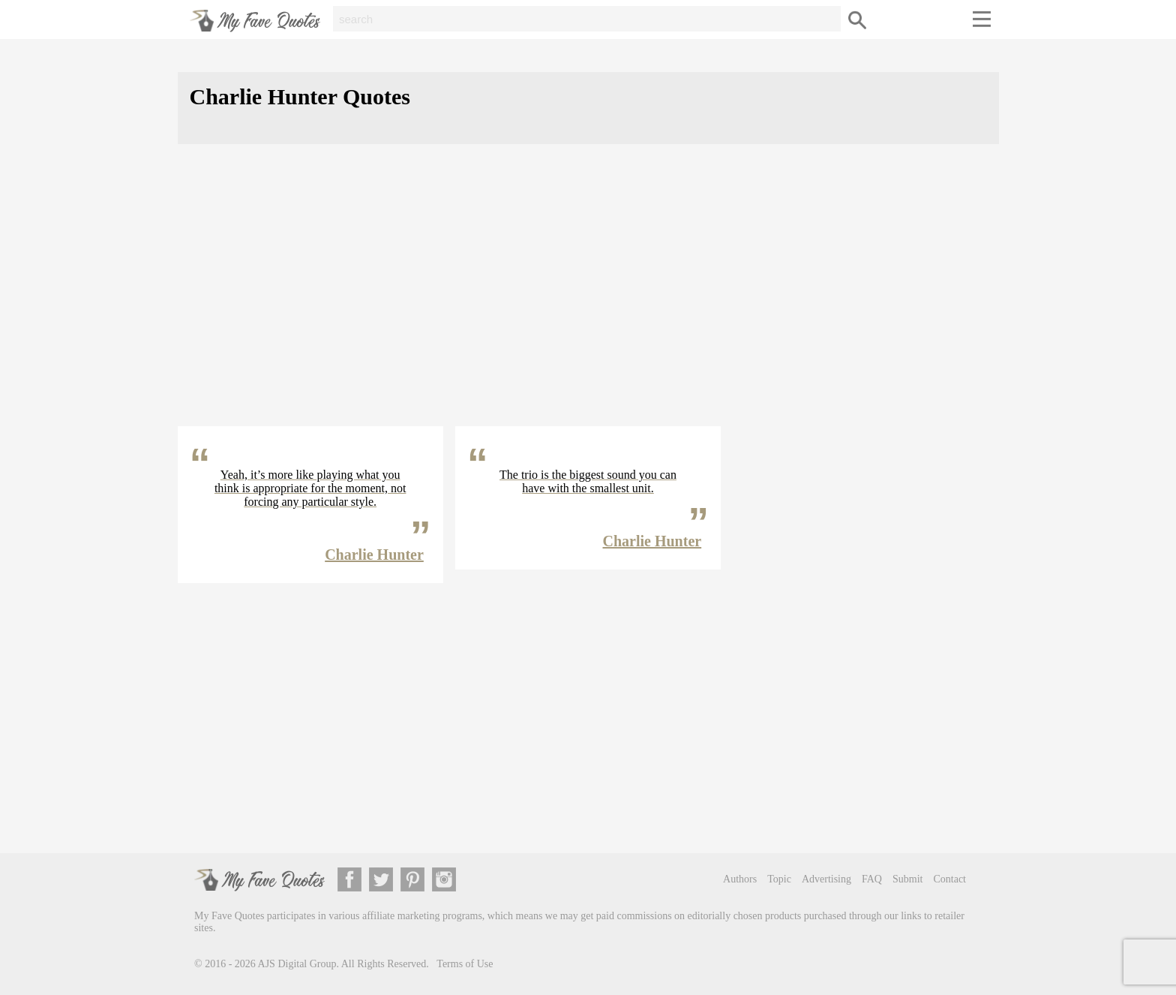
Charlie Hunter (374, 554)
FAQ (872, 879)
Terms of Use (464, 963)
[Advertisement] (588, 297)
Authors (740, 879)
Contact (949, 879)
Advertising (826, 879)
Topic (779, 879)
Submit (907, 879)
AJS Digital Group (297, 963)
